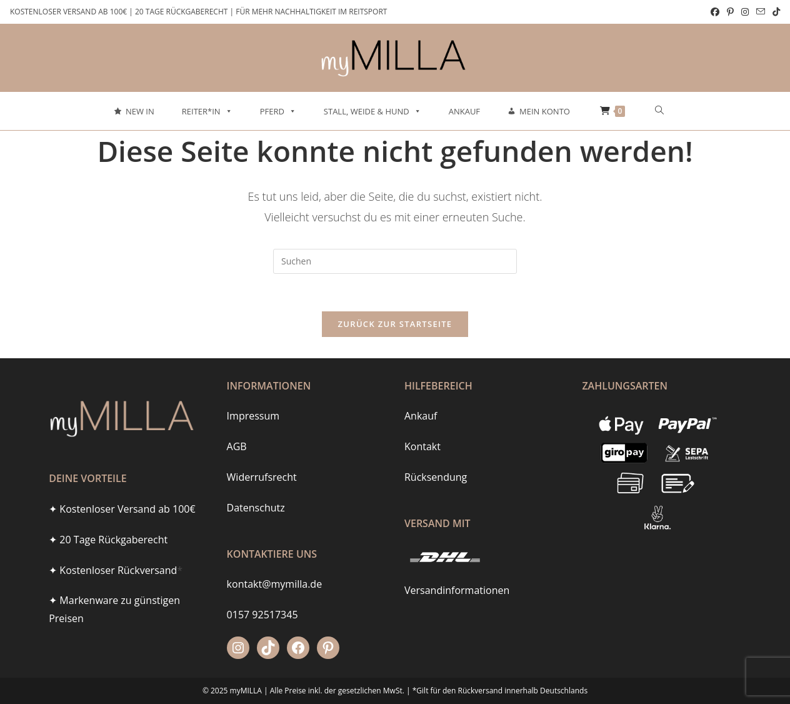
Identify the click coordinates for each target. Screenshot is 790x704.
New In (140, 111)
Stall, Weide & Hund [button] (372, 111)
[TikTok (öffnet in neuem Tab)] (774, 12)
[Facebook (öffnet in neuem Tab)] (715, 12)
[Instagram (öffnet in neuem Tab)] (745, 12)
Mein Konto (544, 111)
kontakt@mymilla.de (274, 563)
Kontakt (422, 426)
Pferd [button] (278, 111)
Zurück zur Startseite (395, 323)
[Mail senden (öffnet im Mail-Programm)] (760, 12)
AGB (237, 426)
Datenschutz (256, 486)
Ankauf (464, 111)
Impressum (253, 395)
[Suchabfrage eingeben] (395, 261)
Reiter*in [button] (207, 111)
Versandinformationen (456, 569)
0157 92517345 (262, 594)
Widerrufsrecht (262, 456)
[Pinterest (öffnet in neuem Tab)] (730, 12)
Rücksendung (435, 456)
